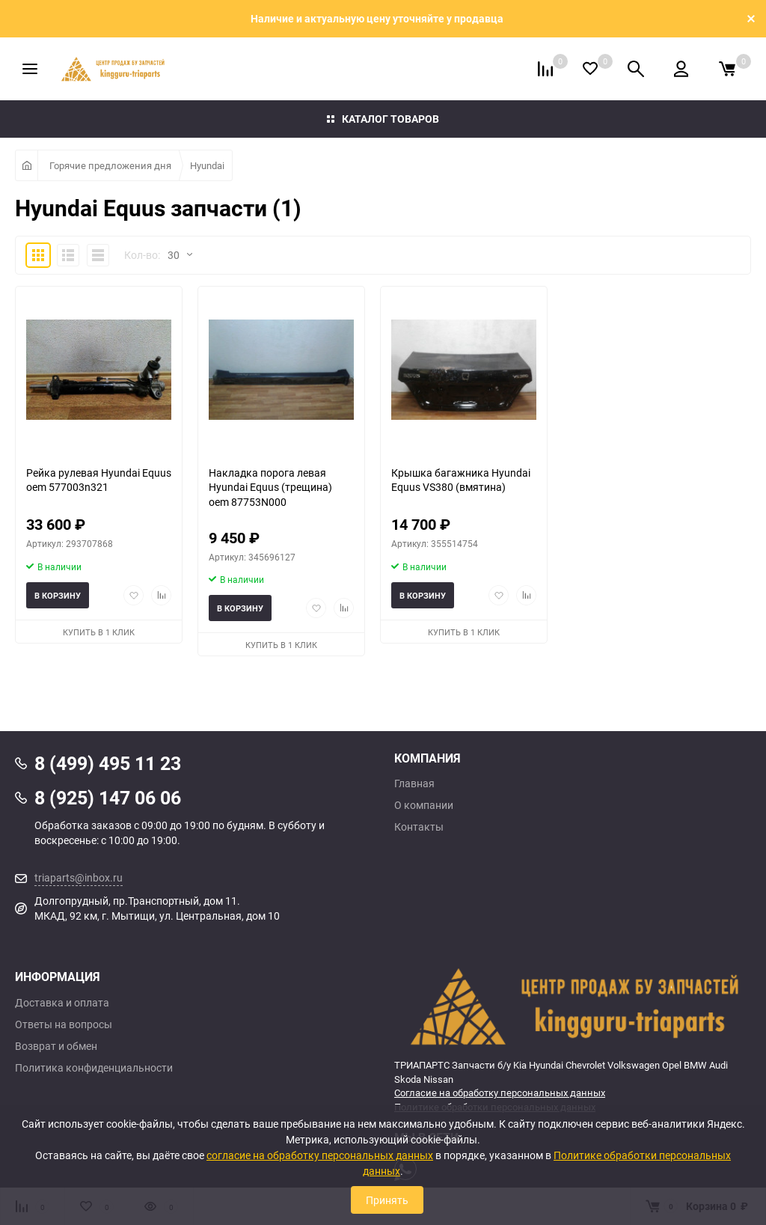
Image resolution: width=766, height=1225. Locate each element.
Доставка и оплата (62, 1003)
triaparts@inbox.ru (78, 877)
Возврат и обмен (56, 1046)
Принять (387, 1200)
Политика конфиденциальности (94, 1068)
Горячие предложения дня (110, 165)
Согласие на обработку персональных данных (499, 1092)
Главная (414, 783)
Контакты (419, 827)
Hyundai (207, 165)
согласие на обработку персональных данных (319, 1155)
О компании (423, 805)
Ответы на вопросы (63, 1024)
